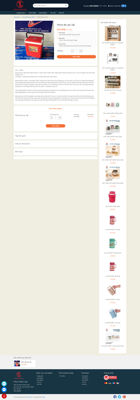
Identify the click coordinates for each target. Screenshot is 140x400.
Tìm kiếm (62, 376)
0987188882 (94, 6)
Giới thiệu (32, 13)
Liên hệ (61, 13)
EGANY (30, 397)
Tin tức (53, 13)
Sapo (43, 397)
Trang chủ (21, 13)
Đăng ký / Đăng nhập (114, 6)
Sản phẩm (43, 13)
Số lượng (60, 51)
